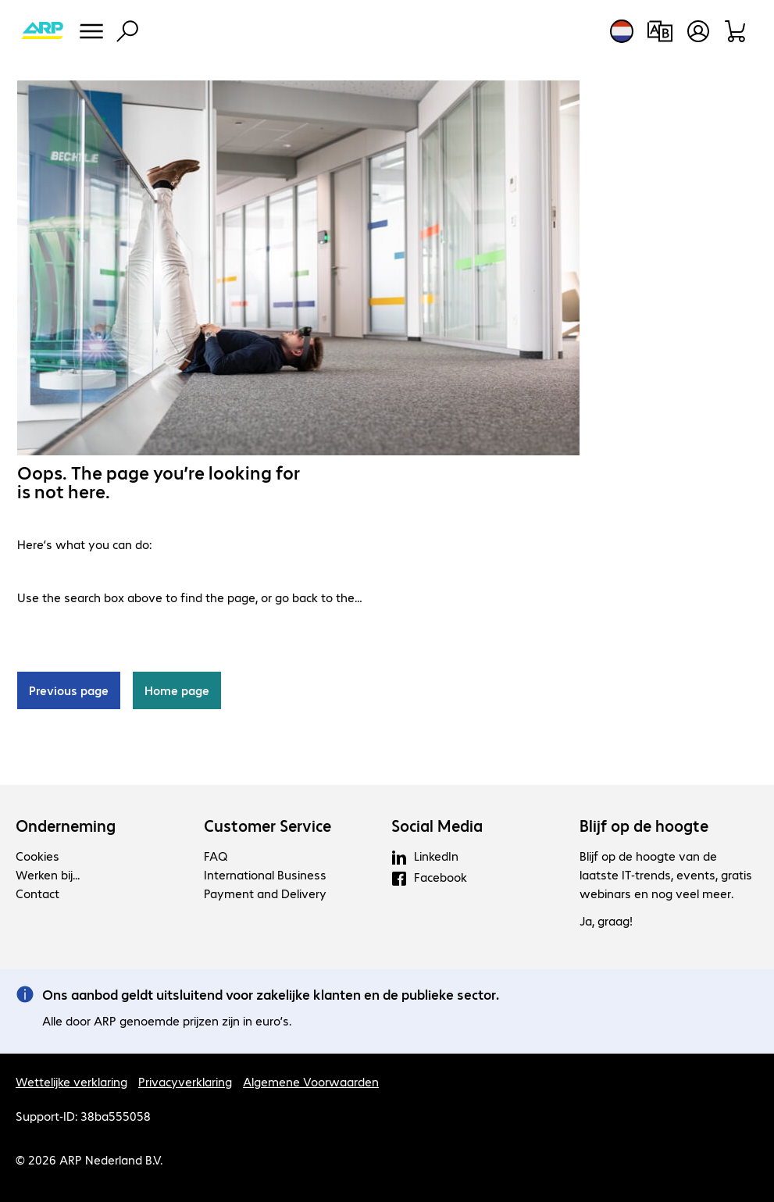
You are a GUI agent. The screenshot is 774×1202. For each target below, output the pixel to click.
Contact (37, 893)
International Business (265, 874)
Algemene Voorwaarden (311, 1081)
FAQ (215, 855)
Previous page (69, 690)
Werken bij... (48, 874)
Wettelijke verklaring (71, 1081)
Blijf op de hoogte (644, 825)
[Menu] (91, 31)
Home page (176, 690)
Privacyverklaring (185, 1081)
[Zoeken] (127, 31)
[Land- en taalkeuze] (621, 31)
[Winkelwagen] (736, 31)
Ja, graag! (606, 920)
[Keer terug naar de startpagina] (42, 31)
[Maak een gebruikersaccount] (698, 31)
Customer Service (267, 825)
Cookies (37, 855)
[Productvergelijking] (659, 31)
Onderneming (66, 825)
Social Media (437, 825)
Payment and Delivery (265, 893)
